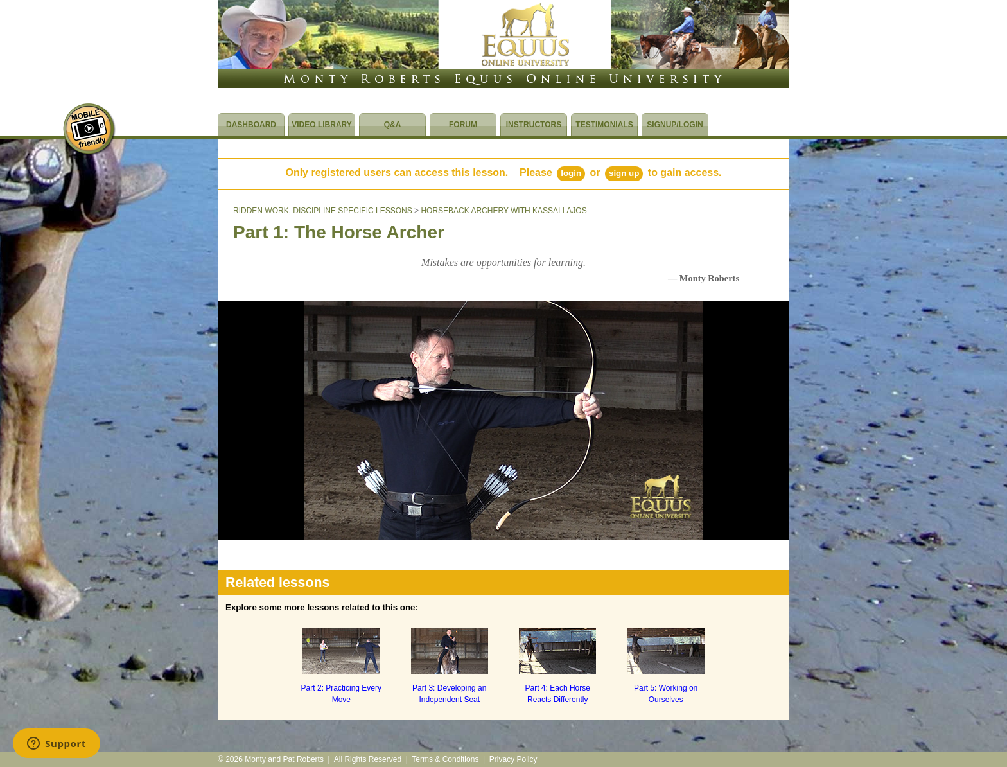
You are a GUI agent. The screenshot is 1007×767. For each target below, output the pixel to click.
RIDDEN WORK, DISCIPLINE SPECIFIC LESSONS (322, 210)
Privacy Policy (513, 759)
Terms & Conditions (445, 759)
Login (571, 173)
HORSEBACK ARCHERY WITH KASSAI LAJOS (503, 210)
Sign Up (624, 173)
